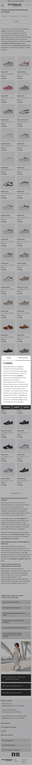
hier (21, 395)
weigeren (16, 407)
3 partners (20, 375)
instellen (26, 407)
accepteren (6, 407)
